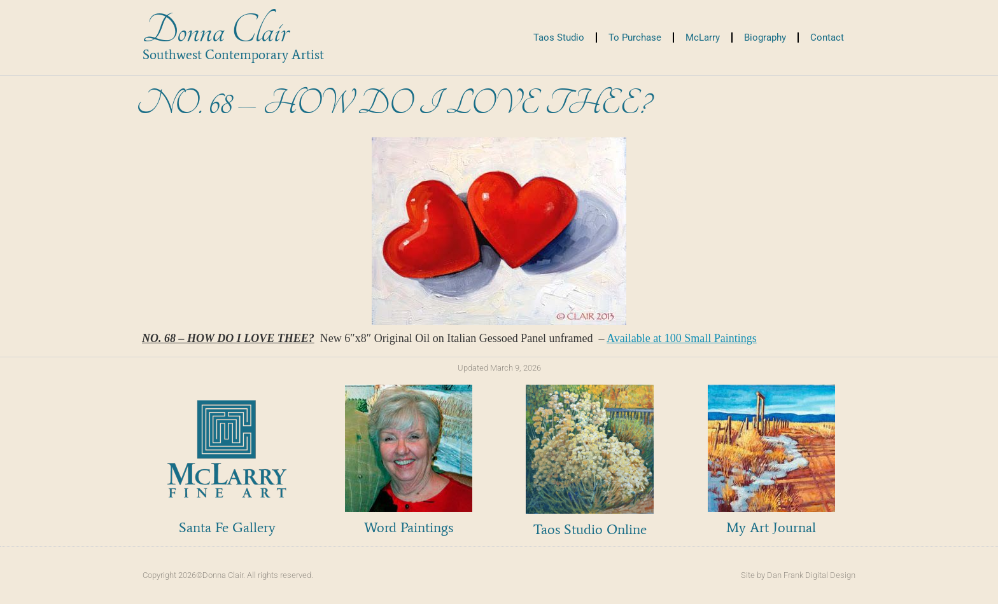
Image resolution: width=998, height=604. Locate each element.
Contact (827, 37)
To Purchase (634, 37)
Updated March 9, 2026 (499, 368)
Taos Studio (558, 37)
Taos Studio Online (590, 529)
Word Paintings (408, 527)
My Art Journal (771, 527)
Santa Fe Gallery (227, 527)
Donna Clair (215, 31)
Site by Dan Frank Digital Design (798, 575)
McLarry (702, 37)
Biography (765, 37)
